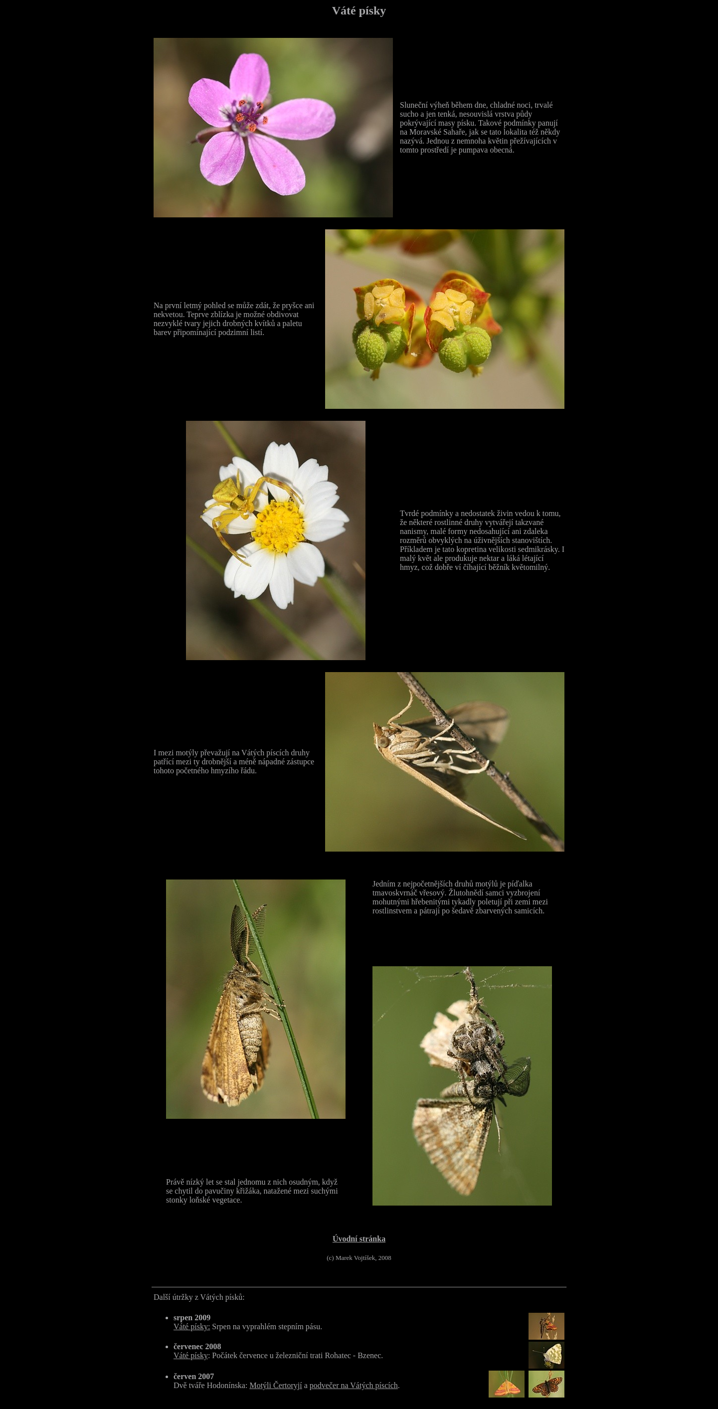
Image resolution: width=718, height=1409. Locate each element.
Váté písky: (192, 1326)
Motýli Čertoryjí (275, 1385)
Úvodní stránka (359, 1238)
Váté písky (191, 1355)
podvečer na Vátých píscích (354, 1385)
